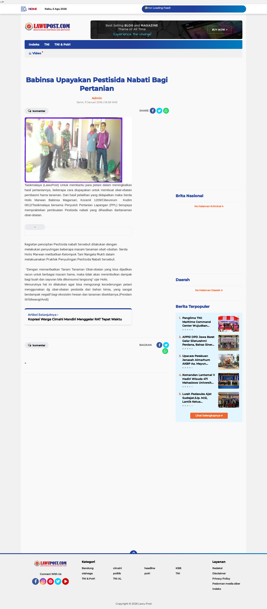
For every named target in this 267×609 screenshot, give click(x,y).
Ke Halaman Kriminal (209, 206)
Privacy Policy (221, 578)
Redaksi (217, 568)
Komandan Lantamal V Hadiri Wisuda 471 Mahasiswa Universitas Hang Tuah (198, 378)
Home (32, 9)
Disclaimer (219, 573)
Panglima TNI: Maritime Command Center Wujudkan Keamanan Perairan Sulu (196, 321)
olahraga (87, 573)
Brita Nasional (189, 196)
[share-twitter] (159, 111)
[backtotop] (133, 554)
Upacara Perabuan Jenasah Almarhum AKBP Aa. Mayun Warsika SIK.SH (196, 359)
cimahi (117, 568)
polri (147, 573)
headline (149, 568)
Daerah (183, 280)
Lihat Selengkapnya (209, 415)
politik (117, 573)
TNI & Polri (62, 44)
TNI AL (117, 578)
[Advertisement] (209, 159)
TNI (46, 44)
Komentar (36, 111)
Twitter (60, 583)
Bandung (87, 568)
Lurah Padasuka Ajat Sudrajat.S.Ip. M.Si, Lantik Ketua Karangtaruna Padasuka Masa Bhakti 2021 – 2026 (198, 397)
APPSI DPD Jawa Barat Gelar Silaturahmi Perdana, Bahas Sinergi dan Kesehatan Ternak (198, 340)
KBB (178, 568)
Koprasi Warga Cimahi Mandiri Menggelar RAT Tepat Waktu (75, 319)
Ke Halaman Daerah (209, 290)
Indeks (34, 44)
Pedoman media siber (226, 583)
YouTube (68, 583)
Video (36, 53)
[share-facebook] (153, 111)
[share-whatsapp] (166, 111)
